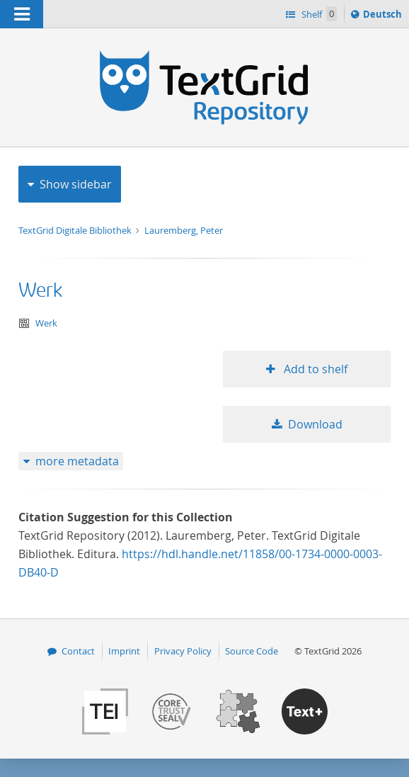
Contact (78, 651)
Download (315, 424)
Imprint (124, 651)
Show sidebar (76, 184)
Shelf (318, 13)
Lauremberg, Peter (183, 230)
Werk (40, 291)
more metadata (77, 461)
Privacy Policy (183, 651)
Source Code (251, 651)
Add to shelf (314, 369)
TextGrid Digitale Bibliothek (76, 230)
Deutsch (383, 16)
